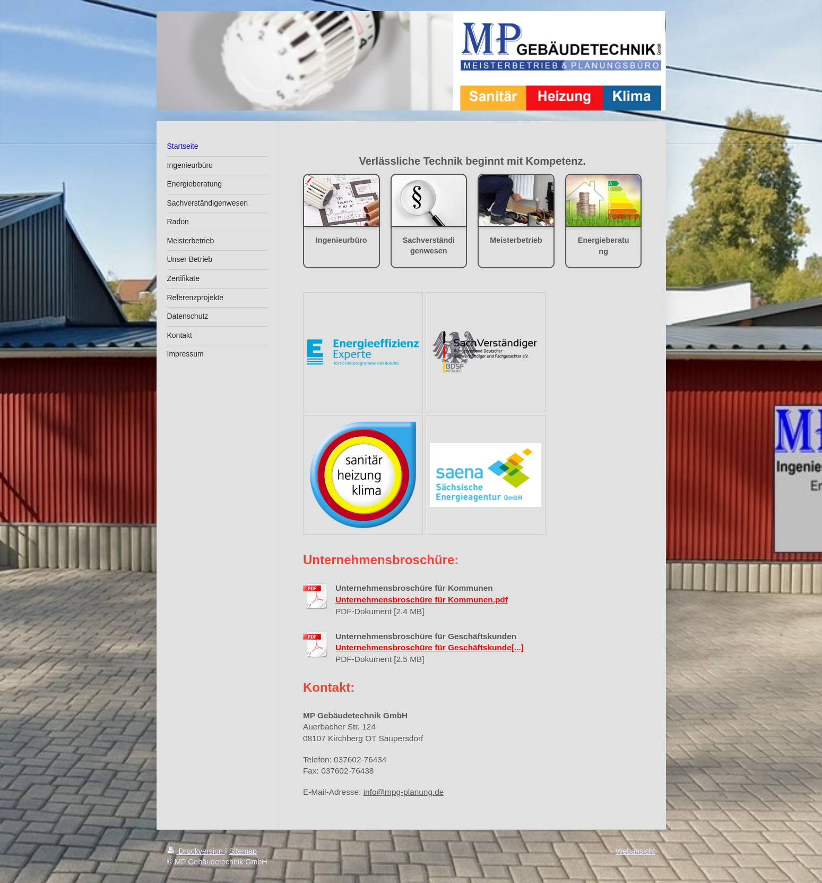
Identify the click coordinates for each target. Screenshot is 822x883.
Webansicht (635, 851)
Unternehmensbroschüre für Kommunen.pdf (421, 599)
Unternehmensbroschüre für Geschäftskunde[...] (429, 647)
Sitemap (243, 851)
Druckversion (196, 851)
